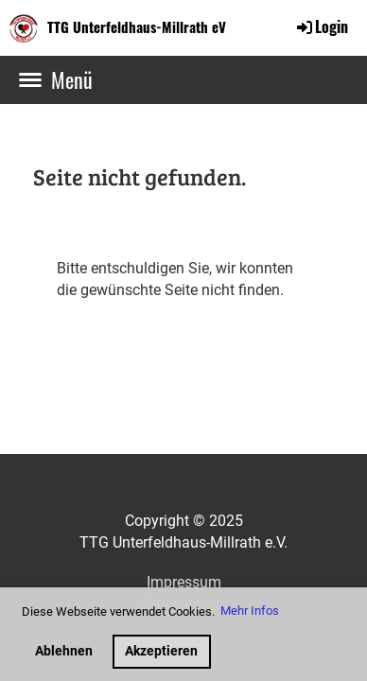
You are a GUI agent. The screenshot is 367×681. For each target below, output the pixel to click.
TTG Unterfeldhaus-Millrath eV (136, 27)
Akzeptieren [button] (161, 651)
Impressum (184, 582)
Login (321, 26)
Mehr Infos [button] (249, 610)
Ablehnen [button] (64, 651)
